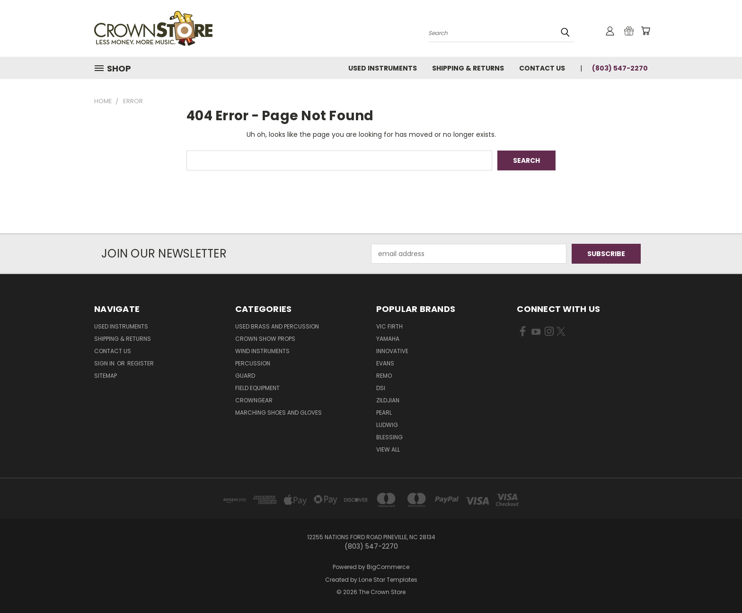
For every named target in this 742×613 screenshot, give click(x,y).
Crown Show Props (265, 339)
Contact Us (542, 68)
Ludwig (387, 425)
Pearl (384, 413)
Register (140, 363)
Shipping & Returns (468, 68)
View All (388, 449)
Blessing (389, 437)
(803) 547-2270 (620, 68)
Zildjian (387, 400)
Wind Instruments (262, 351)
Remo (384, 376)
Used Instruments (382, 68)
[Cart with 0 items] (645, 31)
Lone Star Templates (388, 580)
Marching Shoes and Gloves (278, 413)
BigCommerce (388, 567)
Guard (245, 376)
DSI (380, 388)
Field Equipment (257, 388)
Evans (385, 363)
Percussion (252, 363)
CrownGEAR (254, 400)
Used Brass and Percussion (277, 326)
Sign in (105, 363)
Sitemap (105, 376)
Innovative (392, 351)
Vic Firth (389, 326)
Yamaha (387, 339)
